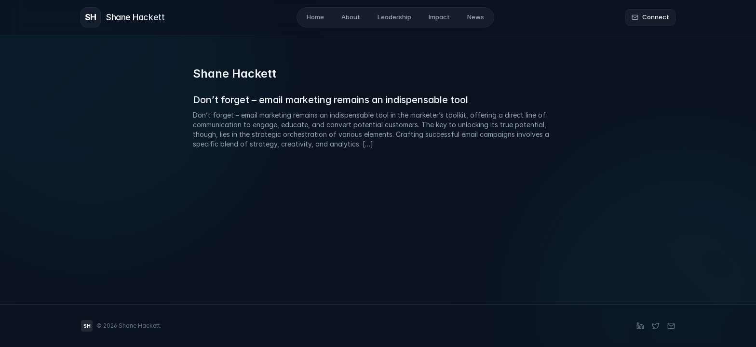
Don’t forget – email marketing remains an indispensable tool (330, 100)
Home (315, 17)
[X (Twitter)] (656, 326)
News (475, 17)
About (350, 17)
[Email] (671, 326)
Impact (439, 17)
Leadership (394, 17)
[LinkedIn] (640, 326)
